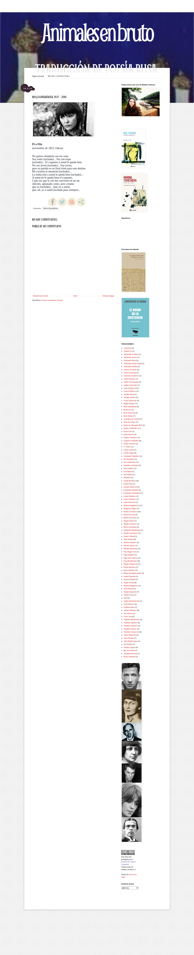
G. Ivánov (127, 447)
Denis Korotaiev (129, 422)
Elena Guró (128, 431)
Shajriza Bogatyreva (131, 586)
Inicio (75, 296)
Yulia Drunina (129, 638)
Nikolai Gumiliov (130, 542)
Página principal (38, 76)
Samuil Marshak (129, 576)
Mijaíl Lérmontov (130, 524)
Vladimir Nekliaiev (131, 626)
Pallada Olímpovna (130, 564)
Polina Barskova (129, 567)
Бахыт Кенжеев (129, 657)
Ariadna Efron (129, 394)
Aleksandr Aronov (130, 357)
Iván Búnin (128, 471)
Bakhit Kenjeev (129, 404)
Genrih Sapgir (129, 453)
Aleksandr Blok (129, 360)
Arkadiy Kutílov (129, 397)
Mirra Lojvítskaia (130, 527)
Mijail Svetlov (129, 521)
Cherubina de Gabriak (132, 419)
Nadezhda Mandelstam (132, 530)
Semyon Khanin (129, 579)
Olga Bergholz (129, 555)
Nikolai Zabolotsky (131, 548)
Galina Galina (129, 450)
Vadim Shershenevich (131, 601)
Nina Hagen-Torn (130, 552)
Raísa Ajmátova (129, 570)
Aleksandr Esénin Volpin (133, 363)
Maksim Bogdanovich (132, 505)
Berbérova (127, 410)
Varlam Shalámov (130, 610)
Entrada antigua (108, 296)
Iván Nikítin (128, 474)
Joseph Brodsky (129, 481)
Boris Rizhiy (128, 416)
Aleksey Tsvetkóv (130, 370)
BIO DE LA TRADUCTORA (59, 76)
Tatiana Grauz (129, 595)
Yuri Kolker (128, 644)
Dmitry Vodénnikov (131, 428)
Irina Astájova (129, 468)
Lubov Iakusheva (130, 499)
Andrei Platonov (129, 379)
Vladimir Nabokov (130, 623)
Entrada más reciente (40, 296)
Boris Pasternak (129, 413)
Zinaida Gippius (129, 647)
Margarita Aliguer (130, 508)
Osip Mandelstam (130, 561)
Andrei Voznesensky (131, 382)
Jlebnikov (127, 478)
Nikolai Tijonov (129, 545)
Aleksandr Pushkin (130, 366)
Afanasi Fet (128, 351)
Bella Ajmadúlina (50, 208)
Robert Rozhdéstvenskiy (132, 573)
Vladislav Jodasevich (131, 632)
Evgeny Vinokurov (130, 437)
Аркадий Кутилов (130, 654)
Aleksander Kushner (131, 354)
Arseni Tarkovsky (130, 400)
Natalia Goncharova (131, 533)
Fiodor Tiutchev (129, 444)
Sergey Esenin (129, 583)
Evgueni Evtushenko (131, 441)
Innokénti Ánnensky (131, 465)
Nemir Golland (129, 536)
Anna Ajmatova (129, 388)
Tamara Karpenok (130, 592)
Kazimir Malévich (130, 487)
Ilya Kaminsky (129, 459)
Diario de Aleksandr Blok (133, 425)
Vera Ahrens (128, 613)
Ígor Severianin (129, 650)
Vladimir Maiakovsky (132, 619)
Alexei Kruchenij (130, 373)
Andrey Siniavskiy (130, 385)
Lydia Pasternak (129, 502)
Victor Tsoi (128, 616)
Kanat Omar (128, 484)
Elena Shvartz (129, 434)
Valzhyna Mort (129, 607)
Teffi (125, 598)
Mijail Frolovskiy (130, 518)
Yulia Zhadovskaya (130, 641)
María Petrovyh (129, 515)
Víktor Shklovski (130, 635)
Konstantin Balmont (131, 490)
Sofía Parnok (128, 589)
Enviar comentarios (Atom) (52, 300)
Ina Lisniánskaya (130, 462)
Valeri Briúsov (129, 604)
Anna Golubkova (130, 391)
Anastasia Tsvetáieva (131, 376)
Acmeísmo (127, 348)
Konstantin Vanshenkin (132, 493)
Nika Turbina (128, 539)
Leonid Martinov (130, 496)
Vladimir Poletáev (130, 629)
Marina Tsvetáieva (130, 512)
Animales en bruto (97, 31)
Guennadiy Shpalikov (131, 456)
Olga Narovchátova (131, 558)
